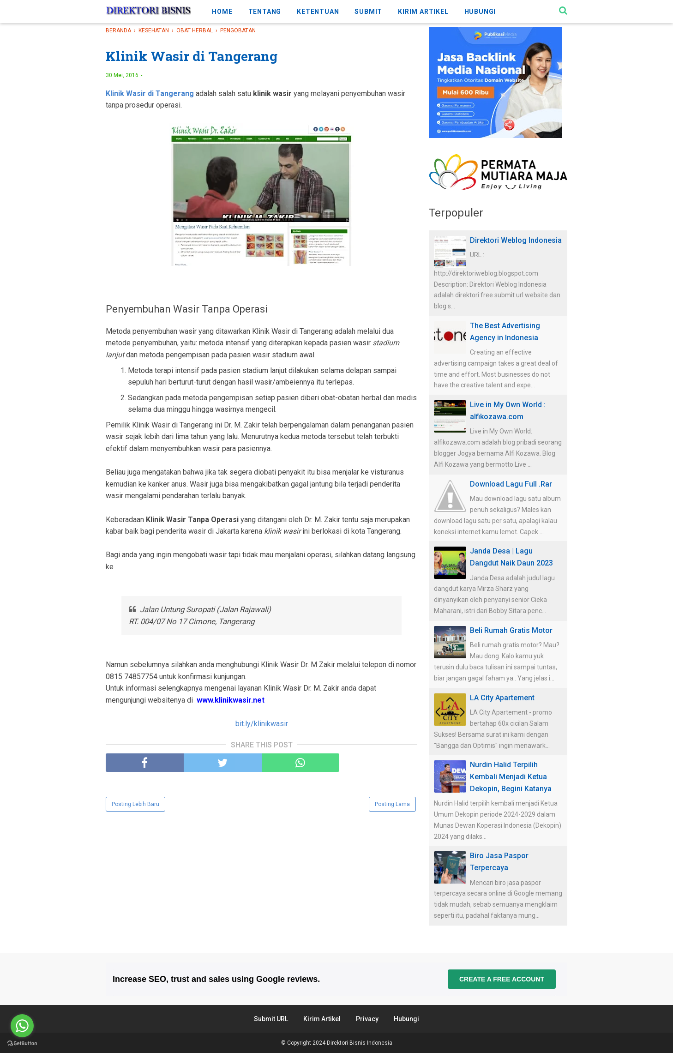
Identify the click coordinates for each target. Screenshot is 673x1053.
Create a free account (501, 979)
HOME (222, 11)
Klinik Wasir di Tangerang (150, 94)
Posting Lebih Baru (135, 806)
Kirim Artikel (322, 1019)
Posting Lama (392, 806)
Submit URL (271, 1019)
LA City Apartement (502, 697)
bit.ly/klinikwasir (261, 725)
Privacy (367, 1019)
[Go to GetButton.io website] (22, 1044)
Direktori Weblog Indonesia (516, 240)
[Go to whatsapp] (22, 1025)
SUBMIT (368, 11)
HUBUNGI (480, 11)
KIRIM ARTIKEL (423, 11)
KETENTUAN (318, 11)
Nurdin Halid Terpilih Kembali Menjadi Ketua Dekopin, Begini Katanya (511, 776)
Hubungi (406, 1019)
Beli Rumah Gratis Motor (511, 630)
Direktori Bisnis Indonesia (359, 1043)
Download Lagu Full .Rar (511, 484)
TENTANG (265, 11)
